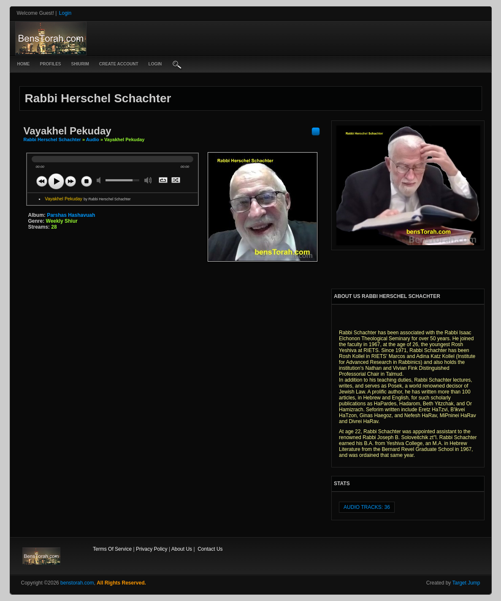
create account (118, 64)
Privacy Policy (152, 549)
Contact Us (210, 549)
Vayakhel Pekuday (87, 198)
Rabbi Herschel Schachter (53, 139)
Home (23, 64)
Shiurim (80, 64)
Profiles (50, 64)
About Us (181, 549)
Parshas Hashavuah (71, 215)
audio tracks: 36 (367, 507)
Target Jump (466, 583)
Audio (92, 139)
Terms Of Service (112, 549)
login (155, 64)
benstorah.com (77, 583)
